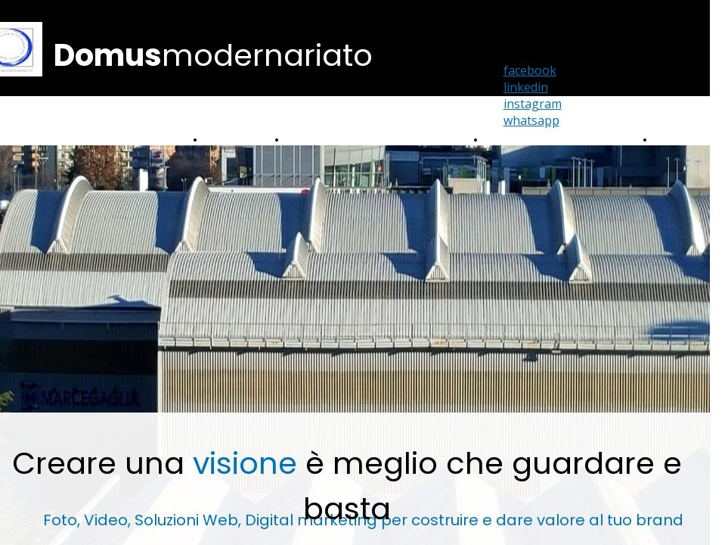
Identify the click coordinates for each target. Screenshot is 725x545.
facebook (529, 70)
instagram (532, 103)
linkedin (525, 87)
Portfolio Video (237, 139)
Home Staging (519, 139)
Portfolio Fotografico (333, 139)
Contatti (673, 139)
